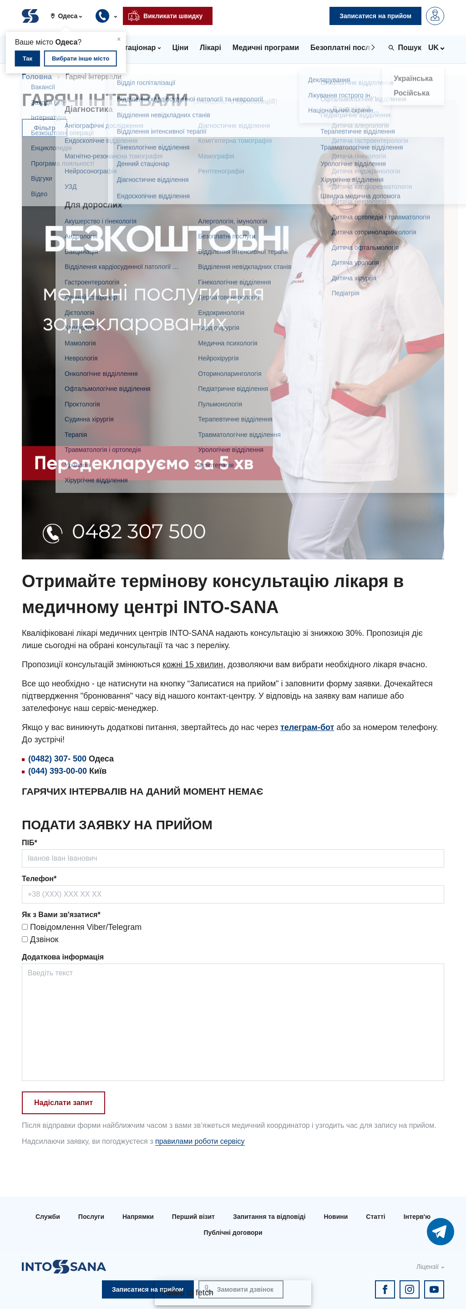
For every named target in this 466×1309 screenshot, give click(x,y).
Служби (47, 1216)
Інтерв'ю (417, 1216)
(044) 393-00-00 (57, 771)
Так (27, 58)
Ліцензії (427, 1266)
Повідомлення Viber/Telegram (82, 927)
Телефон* (39, 879)
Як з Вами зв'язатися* (61, 914)
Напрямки (138, 1216)
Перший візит (193, 1216)
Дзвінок (40, 939)
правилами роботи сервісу (200, 1141)
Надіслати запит (63, 1102)
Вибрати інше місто (80, 58)
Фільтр (45, 128)
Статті (375, 1216)
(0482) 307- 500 (57, 758)
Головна (37, 77)
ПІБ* (29, 843)
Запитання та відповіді (269, 1216)
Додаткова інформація (63, 957)
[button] (69, 16)
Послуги (91, 1216)
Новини (336, 1216)
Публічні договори (232, 1232)
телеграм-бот (307, 727)
